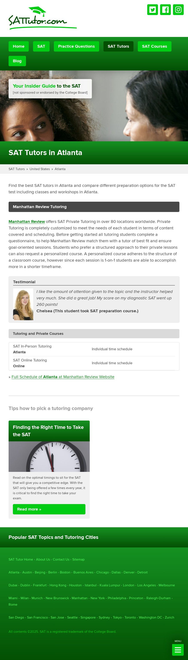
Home (18, 46)
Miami (13, 598)
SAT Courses (154, 46)
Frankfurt (40, 585)
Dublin (25, 585)
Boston (65, 572)
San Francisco (37, 617)
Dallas (116, 572)
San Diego (16, 617)
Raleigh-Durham (158, 598)
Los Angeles (146, 585)
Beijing (40, 572)
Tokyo (117, 617)
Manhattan (80, 598)
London (128, 585)
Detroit (142, 572)
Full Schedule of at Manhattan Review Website (63, 376)
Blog (17, 61)
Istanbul (91, 585)
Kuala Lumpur (110, 585)
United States (40, 169)
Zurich (169, 617)
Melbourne (167, 585)
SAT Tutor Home (21, 559)
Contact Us (61, 559)
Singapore (88, 617)
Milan (25, 598)
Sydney (104, 617)
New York (98, 598)
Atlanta (60, 169)
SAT (41, 46)
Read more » (29, 509)
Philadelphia (117, 598)
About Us (43, 559)
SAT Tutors (118, 46)
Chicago (102, 572)
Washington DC (150, 617)
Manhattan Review (27, 221)
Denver (129, 572)
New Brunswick (57, 598)
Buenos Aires (83, 572)
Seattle (72, 617)
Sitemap (78, 559)
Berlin (52, 572)
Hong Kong (58, 585)
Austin (27, 572)
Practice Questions (76, 46)
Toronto (130, 617)
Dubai (13, 585)
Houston (75, 585)
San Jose (57, 617)
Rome (13, 604)
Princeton (136, 598)
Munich (37, 598)
